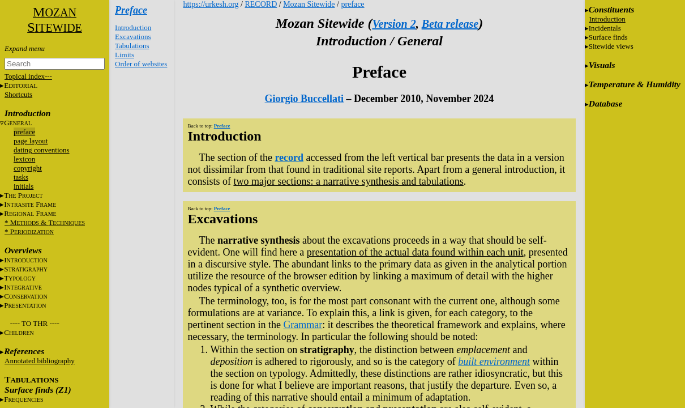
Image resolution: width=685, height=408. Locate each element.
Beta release (450, 24)
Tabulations (132, 45)
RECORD (261, 4)
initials (23, 186)
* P (29, 231)
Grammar (302, 324)
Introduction (133, 27)
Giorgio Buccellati (304, 98)
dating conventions (42, 150)
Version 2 (394, 24)
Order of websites (141, 64)
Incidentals (605, 28)
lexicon (24, 159)
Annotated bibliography (40, 360)
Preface (131, 10)
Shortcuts (18, 94)
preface (24, 132)
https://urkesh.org (210, 4)
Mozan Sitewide (309, 4)
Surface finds (608, 37)
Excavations (133, 36)
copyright (28, 168)
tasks (21, 177)
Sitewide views (611, 46)
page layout (31, 141)
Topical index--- (28, 76)
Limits (124, 54)
